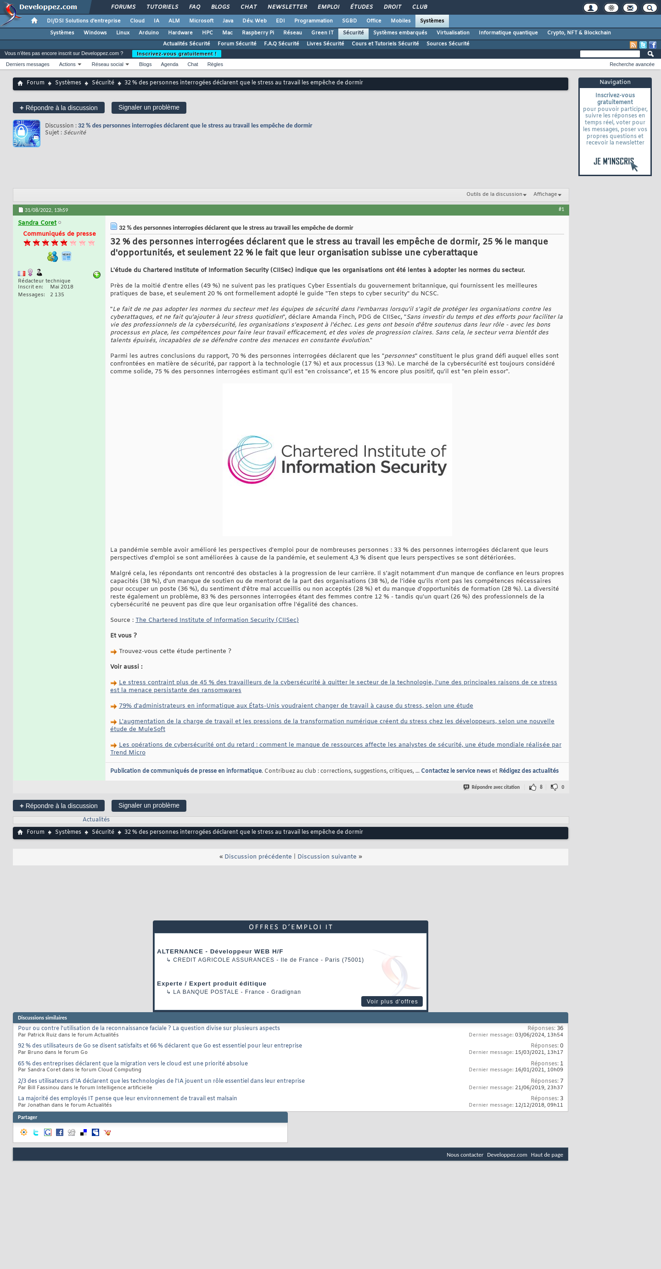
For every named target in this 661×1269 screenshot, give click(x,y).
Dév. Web (254, 21)
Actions (67, 64)
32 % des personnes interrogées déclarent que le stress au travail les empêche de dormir (195, 125)
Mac (227, 33)
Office (373, 21)
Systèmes (432, 21)
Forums (123, 7)
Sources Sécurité (448, 44)
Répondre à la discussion (59, 107)
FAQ (194, 7)
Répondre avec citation (492, 787)
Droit (392, 7)
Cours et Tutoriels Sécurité (385, 44)
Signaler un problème (148, 107)
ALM (174, 21)
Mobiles (401, 21)
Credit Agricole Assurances (223, 960)
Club (419, 7)
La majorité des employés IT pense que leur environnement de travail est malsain (127, 1099)
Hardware (180, 33)
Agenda (169, 64)
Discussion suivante (327, 857)
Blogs (220, 7)
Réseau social (107, 64)
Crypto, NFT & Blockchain (579, 33)
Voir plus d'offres (392, 1001)
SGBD (349, 21)
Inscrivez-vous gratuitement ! (177, 53)
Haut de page (547, 1154)
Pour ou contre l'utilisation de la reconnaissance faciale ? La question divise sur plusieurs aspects (149, 1028)
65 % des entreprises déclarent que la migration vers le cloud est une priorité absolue (133, 1064)
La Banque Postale (206, 992)
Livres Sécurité (325, 44)
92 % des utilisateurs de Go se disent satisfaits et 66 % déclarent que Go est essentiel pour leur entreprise (160, 1046)
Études (361, 7)
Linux (122, 33)
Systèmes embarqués (400, 33)
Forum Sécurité (237, 44)
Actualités (96, 820)
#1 (561, 209)
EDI (280, 21)
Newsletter (286, 7)
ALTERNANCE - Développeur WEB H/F (220, 951)
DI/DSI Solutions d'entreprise (84, 21)
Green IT (322, 33)
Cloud (137, 21)
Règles (215, 64)
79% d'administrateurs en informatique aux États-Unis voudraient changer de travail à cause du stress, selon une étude (296, 706)
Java (228, 21)
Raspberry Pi (258, 33)
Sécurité (353, 33)
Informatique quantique (508, 33)
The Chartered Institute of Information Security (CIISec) (217, 620)
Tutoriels (162, 7)
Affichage (545, 194)
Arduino (149, 33)
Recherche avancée (632, 64)
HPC (207, 33)
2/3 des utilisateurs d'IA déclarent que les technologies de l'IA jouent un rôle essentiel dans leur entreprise (161, 1081)
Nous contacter (465, 1154)
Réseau (292, 33)
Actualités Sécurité (186, 44)
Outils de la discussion (494, 194)
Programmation (313, 21)
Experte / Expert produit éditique (212, 983)
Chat (248, 7)
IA (156, 21)
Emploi (328, 7)
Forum (36, 83)
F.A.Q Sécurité (281, 44)
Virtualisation (453, 33)
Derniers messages (28, 64)
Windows (95, 33)
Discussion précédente (258, 857)
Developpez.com (507, 1154)
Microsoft (201, 21)
